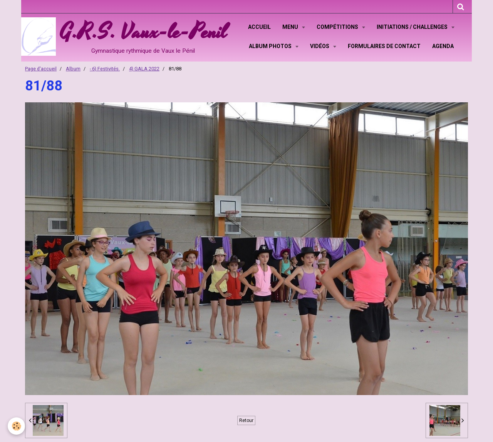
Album (73, 69)
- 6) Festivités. (105, 69)
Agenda (443, 46)
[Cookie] (16, 426)
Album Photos (271, 46)
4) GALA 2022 (144, 69)
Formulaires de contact (384, 46)
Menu (290, 27)
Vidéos (320, 46)
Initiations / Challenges (413, 27)
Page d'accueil (41, 69)
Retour (246, 420)
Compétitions (338, 27)
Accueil (259, 27)
